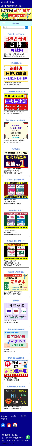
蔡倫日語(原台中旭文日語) (10, 435)
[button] (2, 14)
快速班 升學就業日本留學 (16, 91)
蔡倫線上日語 (8, 2)
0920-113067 (20, 440)
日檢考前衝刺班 (16, 63)
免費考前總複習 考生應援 (16, 387)
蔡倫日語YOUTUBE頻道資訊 (16, 120)
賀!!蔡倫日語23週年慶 (16, 358)
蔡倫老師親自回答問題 (16, 329)
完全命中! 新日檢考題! (16, 272)
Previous (2, 14)
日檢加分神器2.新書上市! (16, 180)
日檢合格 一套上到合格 (16, 34)
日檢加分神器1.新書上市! (16, 241)
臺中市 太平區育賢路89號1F (12, 6)
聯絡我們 (16, 301)
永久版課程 (16, 149)
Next (30, 14)
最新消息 (16, 23)
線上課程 (14, 416)
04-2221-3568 (10, 440)
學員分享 (23, 416)
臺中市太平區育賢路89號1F (14, 438)
